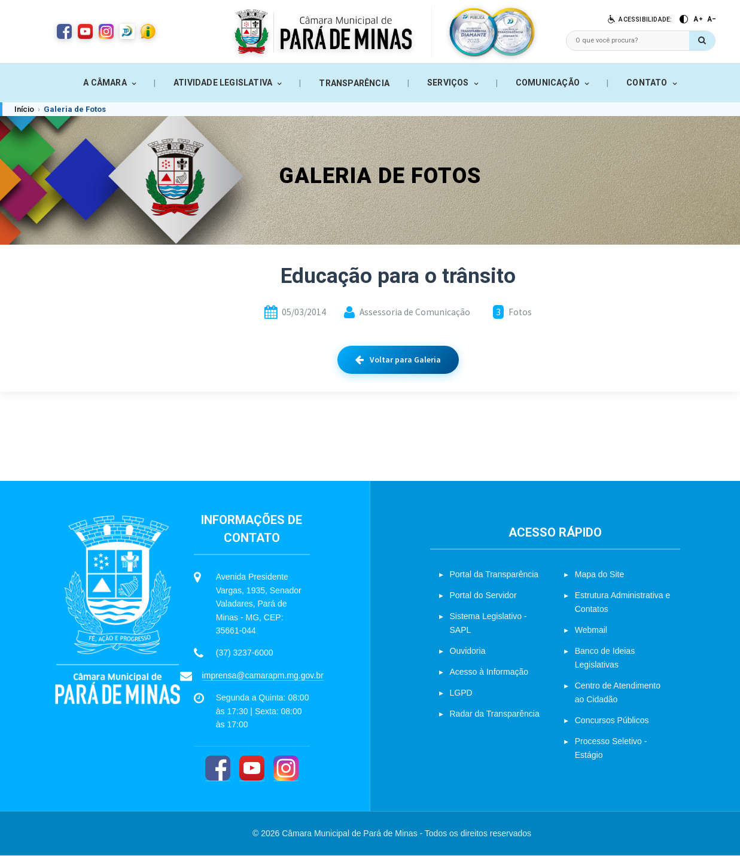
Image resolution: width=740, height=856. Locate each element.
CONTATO (646, 82)
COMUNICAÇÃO (548, 82)
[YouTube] (251, 769)
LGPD (461, 692)
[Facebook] (217, 769)
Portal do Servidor (483, 595)
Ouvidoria (468, 651)
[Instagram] (286, 769)
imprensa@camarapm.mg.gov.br (263, 675)
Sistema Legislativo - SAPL (488, 623)
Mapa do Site (600, 574)
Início (24, 109)
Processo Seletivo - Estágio (611, 748)
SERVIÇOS (448, 82)
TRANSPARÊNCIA (354, 83)
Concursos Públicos (612, 720)
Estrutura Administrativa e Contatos (623, 602)
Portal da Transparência (494, 574)
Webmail (591, 630)
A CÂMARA (105, 82)
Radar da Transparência (495, 713)
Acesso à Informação (489, 672)
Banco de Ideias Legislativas (605, 657)
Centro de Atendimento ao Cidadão (617, 692)
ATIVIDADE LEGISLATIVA (222, 82)
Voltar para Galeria (398, 359)
